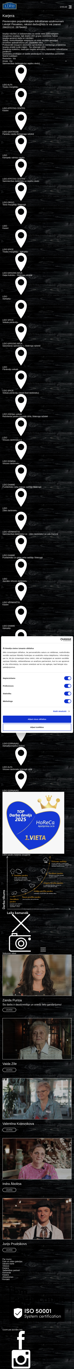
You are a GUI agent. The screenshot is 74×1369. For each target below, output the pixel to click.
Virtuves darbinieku (10, 463)
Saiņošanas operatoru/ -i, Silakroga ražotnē (21, 346)
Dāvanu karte (8, 1264)
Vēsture (5, 1266)
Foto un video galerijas (12, 1261)
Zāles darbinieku (9, 510)
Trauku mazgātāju (10, 87)
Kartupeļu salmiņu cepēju (13, 158)
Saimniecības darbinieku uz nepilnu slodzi (20, 181)
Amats (5, 61)
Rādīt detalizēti (59, 711)
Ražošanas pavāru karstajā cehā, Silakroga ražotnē (25, 416)
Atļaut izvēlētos (37, 727)
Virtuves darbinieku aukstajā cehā (17, 769)
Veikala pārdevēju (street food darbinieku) (20, 393)
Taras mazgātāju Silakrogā (14, 205)
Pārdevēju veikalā (10, 369)
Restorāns (6, 58)
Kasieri (5, 110)
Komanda (6, 1273)
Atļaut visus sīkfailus (37, 719)
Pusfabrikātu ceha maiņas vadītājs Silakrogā (21, 487)
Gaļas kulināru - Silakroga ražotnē (17, 275)
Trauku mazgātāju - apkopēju (15, 252)
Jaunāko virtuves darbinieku (14, 581)
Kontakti (6, 1279)
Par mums (6, 1259)
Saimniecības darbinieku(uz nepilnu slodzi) (21, 63)
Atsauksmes (7, 1277)
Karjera (5, 1268)
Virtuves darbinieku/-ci (12, 440)
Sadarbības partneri (11, 1270)
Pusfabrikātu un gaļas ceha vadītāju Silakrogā (22, 558)
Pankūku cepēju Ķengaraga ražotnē (18, 134)
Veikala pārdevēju (10, 322)
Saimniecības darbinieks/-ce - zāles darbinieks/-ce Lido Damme (30, 534)
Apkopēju (6, 299)
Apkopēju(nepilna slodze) (13, 746)
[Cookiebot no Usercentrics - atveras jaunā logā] (60, 639)
